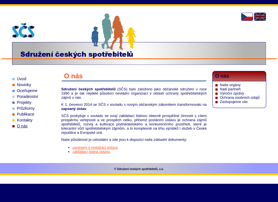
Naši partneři (230, 89)
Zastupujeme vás (234, 102)
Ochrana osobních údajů (240, 97)
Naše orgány (230, 85)
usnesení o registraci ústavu (95, 147)
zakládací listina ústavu (91, 152)
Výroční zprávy (232, 93)
